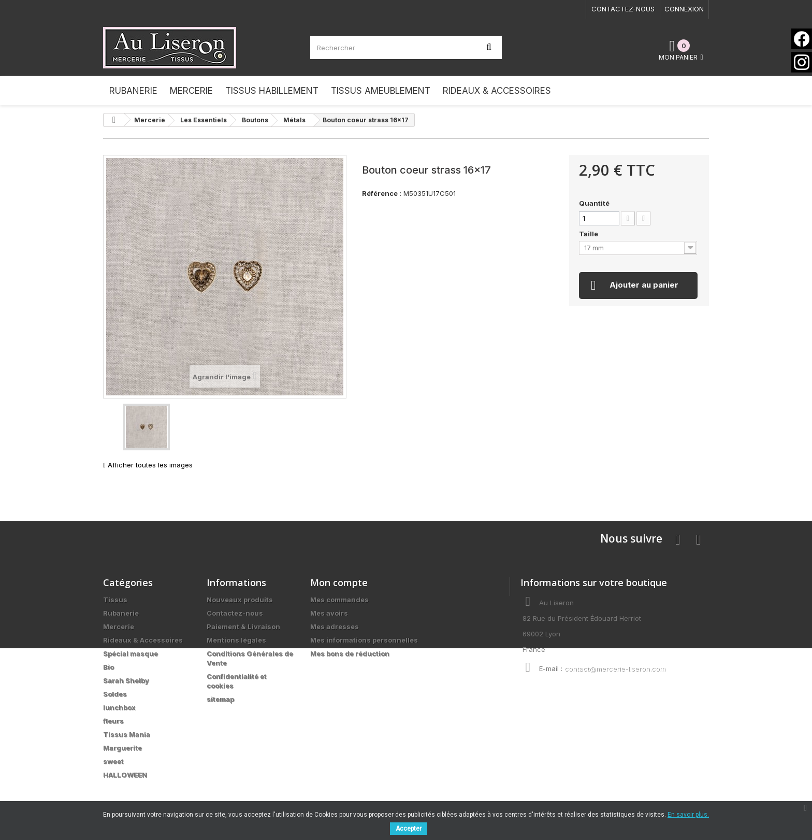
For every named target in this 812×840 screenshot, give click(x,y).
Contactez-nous (623, 9)
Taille (589, 234)
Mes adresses (334, 626)
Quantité (594, 203)
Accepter (409, 828)
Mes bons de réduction (349, 653)
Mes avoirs (329, 613)
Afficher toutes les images (148, 465)
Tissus (115, 599)
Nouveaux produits (240, 599)
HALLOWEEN (125, 775)
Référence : (381, 193)
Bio (108, 667)
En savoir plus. (688, 814)
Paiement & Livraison (243, 626)
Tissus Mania (126, 734)
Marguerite (122, 748)
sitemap (220, 699)
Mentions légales (236, 640)
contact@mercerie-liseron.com (614, 668)
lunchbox (119, 707)
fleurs (113, 721)
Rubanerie (121, 613)
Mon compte (339, 582)
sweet (113, 761)
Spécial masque (130, 653)
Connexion (684, 9)
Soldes (115, 694)
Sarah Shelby (126, 680)
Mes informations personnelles (364, 640)
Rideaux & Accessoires (143, 640)
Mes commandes (339, 599)
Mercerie (118, 626)
